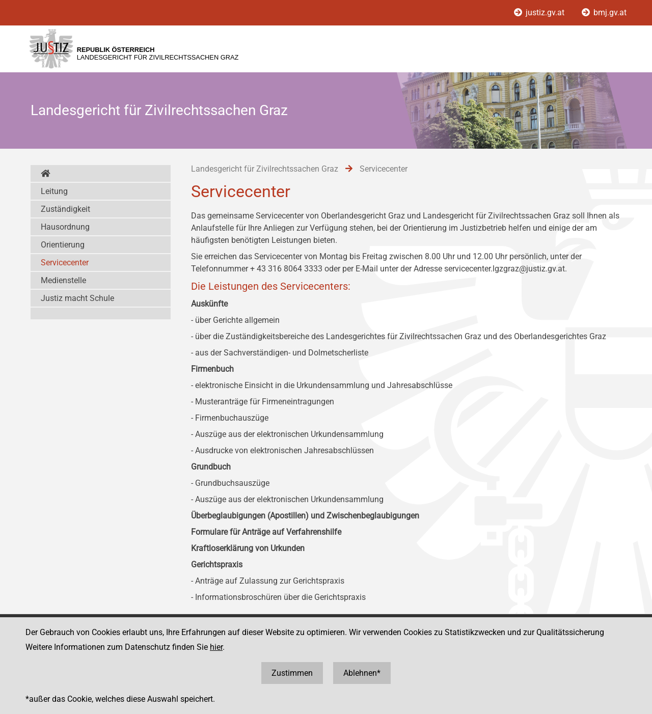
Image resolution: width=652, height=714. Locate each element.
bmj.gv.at (604, 12)
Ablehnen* (362, 673)
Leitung (54, 191)
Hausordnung (65, 227)
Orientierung (63, 245)
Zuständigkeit (65, 209)
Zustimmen (292, 673)
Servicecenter (65, 262)
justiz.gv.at (540, 12)
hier (216, 647)
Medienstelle (63, 280)
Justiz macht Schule (77, 298)
